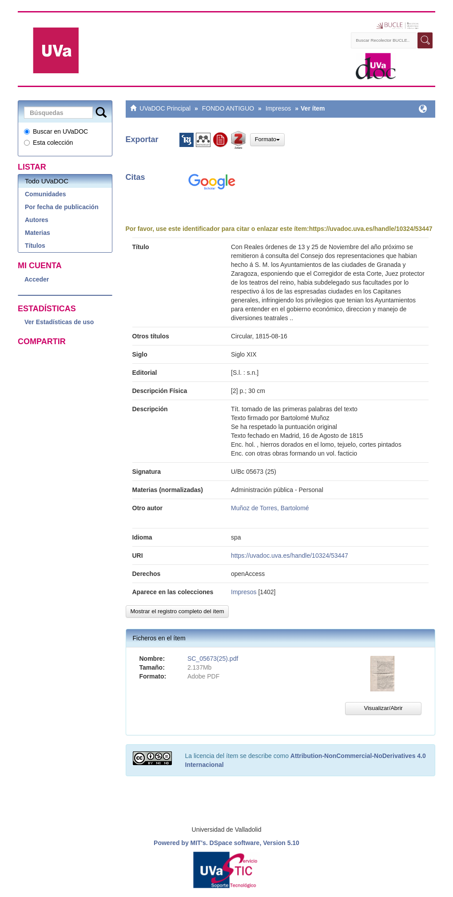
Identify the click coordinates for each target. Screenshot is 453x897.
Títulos (35, 245)
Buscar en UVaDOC (56, 131)
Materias (37, 232)
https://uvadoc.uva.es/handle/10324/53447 (371, 228)
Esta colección (48, 142)
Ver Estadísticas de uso (59, 321)
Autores (36, 219)
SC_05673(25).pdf (212, 658)
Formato (267, 139)
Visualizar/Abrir (383, 708)
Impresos (278, 108)
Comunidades (45, 194)
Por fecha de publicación (62, 206)
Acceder (36, 279)
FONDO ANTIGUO (228, 108)
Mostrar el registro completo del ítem (177, 611)
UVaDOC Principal (165, 108)
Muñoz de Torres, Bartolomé (270, 508)
